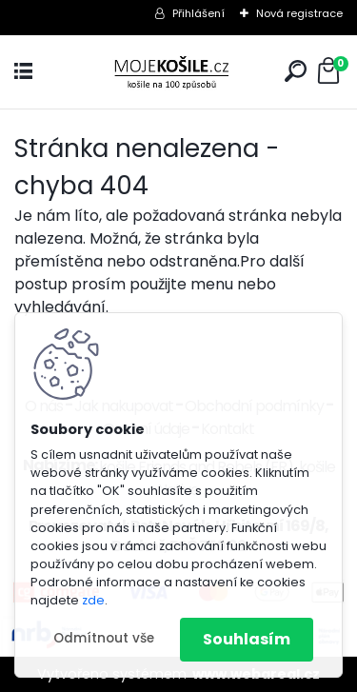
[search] (295, 70)
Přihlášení (198, 13)
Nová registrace (299, 13)
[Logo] (179, 72)
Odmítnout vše (103, 638)
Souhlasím (246, 639)
